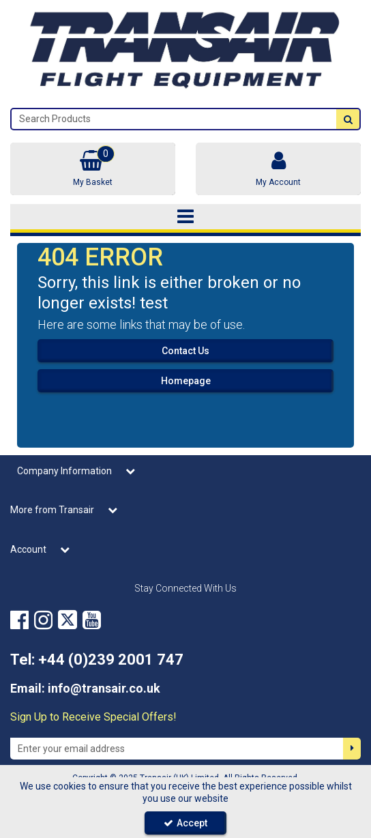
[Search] (174, 119)
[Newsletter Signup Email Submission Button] (352, 749)
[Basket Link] (92, 169)
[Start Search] (347, 119)
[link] (19, 620)
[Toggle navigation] (185, 217)
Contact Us (185, 350)
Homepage (186, 380)
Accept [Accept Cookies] (185, 823)
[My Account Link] (278, 169)
